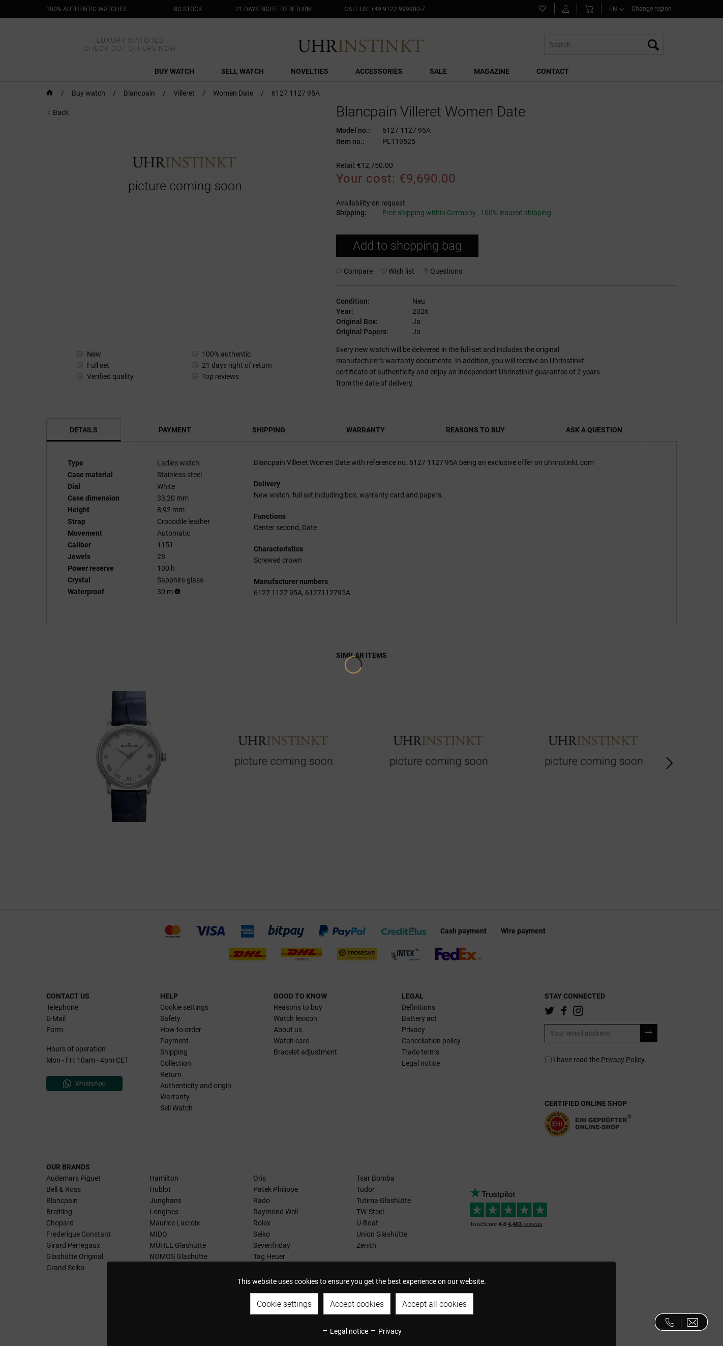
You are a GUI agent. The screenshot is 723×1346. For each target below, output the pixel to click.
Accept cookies (357, 1304)
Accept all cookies (434, 1304)
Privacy (386, 1331)
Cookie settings (284, 1304)
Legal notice (344, 1331)
